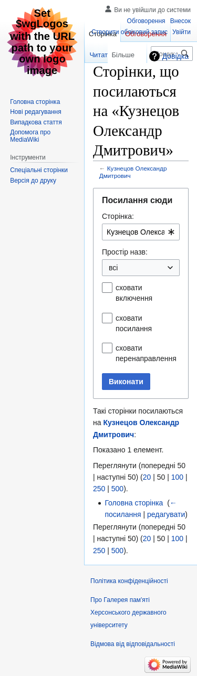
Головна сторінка (134, 503)
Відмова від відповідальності (132, 644)
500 (117, 488)
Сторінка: (118, 216)
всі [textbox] (113, 267)
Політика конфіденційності (129, 581)
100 (177, 477)
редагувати (166, 514)
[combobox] (141, 232)
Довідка (175, 56)
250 (99, 488)
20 (147, 477)
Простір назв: (125, 252)
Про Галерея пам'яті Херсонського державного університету (128, 612)
